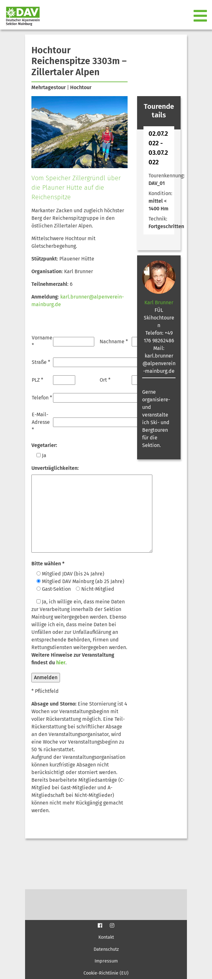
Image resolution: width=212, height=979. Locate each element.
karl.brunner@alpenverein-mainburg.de (159, 363)
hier (60, 663)
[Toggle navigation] (201, 16)
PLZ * (37, 380)
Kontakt (106, 937)
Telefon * (42, 398)
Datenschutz (106, 949)
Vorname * (42, 341)
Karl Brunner (158, 302)
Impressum (106, 961)
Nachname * (114, 341)
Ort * (105, 380)
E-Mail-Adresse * (41, 422)
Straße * (41, 362)
